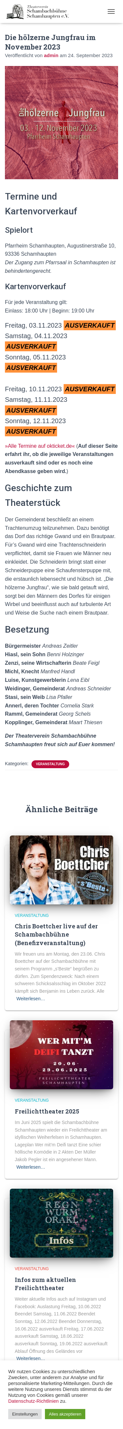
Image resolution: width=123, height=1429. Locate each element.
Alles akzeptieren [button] (65, 1414)
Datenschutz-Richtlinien (33, 1401)
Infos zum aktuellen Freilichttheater (45, 1284)
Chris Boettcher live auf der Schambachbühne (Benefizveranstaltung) (56, 934)
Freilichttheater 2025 (47, 1111)
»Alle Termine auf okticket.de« (40, 446)
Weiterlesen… (30, 998)
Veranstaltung (50, 764)
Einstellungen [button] (25, 1414)
